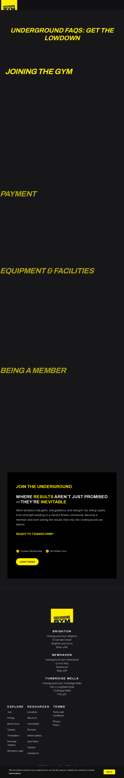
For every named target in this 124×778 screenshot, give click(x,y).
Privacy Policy (56, 723)
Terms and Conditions (58, 714)
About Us (32, 718)
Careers (31, 747)
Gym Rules (32, 741)
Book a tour (13, 724)
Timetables (13, 735)
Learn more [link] (15, 773)
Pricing (10, 718)
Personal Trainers (11, 743)
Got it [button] (109, 772)
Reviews (31, 730)
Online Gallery (34, 735)
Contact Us (33, 753)
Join (9, 712)
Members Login (15, 751)
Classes (11, 730)
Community (33, 724)
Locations (32, 712)
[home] (9, 5)
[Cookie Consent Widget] (62, 772)
